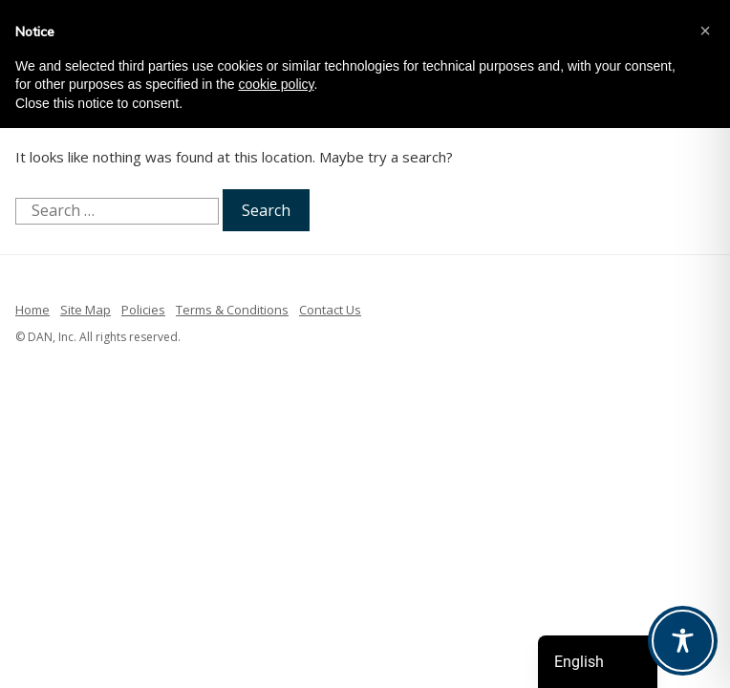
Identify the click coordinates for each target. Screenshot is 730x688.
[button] (705, 30)
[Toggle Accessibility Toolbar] (683, 641)
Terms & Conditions (232, 309)
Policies (143, 309)
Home (32, 309)
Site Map (85, 309)
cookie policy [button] (275, 84)
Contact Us (330, 309)
